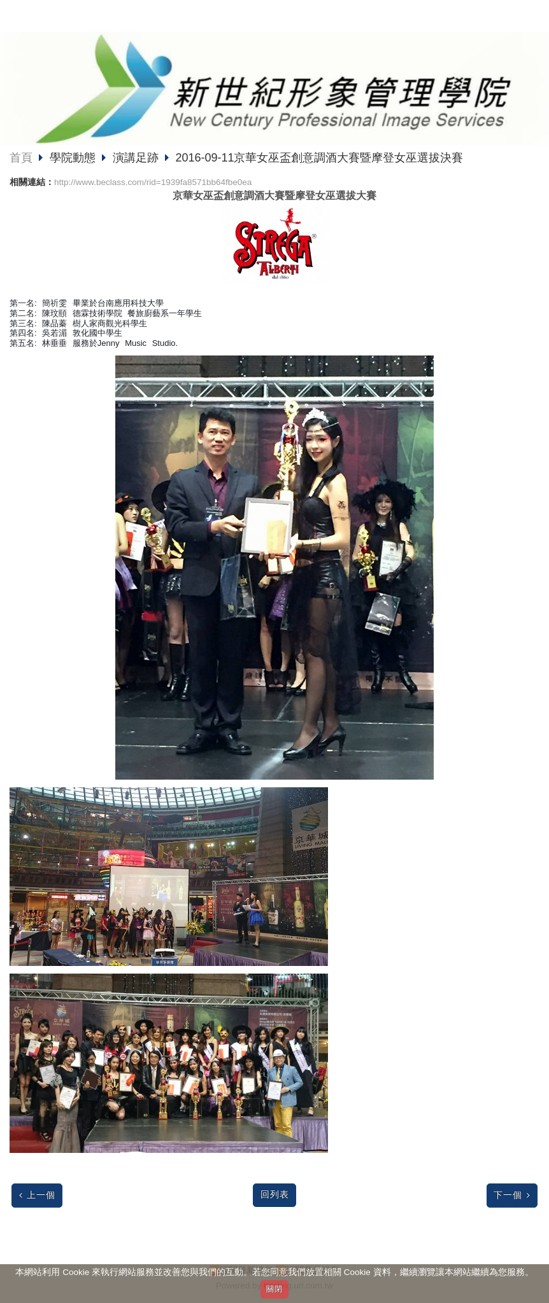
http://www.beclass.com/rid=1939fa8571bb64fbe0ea (153, 182)
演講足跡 (136, 157)
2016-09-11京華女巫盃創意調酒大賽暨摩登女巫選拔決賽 (319, 157)
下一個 (508, 1195)
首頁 (21, 157)
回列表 (274, 1194)
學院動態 (74, 157)
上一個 (41, 1195)
